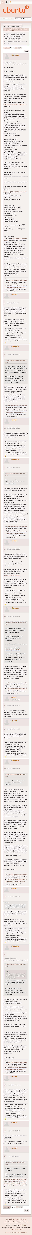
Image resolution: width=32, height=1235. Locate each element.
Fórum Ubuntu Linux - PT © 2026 (16, 1219)
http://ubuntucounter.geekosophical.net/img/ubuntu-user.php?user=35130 (16, 411)
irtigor (14, 697)
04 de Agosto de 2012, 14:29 (10, 62)
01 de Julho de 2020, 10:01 (14, 1130)
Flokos (14, 1122)
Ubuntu (11, 1229)
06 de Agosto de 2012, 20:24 (13, 302)
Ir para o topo (7, 1207)
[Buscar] (21, 18)
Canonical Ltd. (19, 1229)
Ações (26, 51)
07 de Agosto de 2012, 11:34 (13, 616)
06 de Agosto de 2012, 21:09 (13, 354)
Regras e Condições (13, 1222)
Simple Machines (21, 1232)
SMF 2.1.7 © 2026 (11, 1232)
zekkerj (14, 294)
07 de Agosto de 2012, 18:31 (13, 768)
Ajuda (6, 1222)
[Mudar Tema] (11, 2)
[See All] (4, 26)
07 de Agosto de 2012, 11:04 (13, 467)
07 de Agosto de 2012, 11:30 (13, 549)
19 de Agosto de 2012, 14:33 (10, 958)
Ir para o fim (6, 47)
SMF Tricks (23, 1225)
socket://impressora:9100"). (12, 575)
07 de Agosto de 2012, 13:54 (13, 705)
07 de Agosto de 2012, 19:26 (14, 896)
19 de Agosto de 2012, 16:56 (14, 1084)
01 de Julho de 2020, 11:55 (14, 1156)
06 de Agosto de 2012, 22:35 (13, 428)
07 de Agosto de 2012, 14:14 (13, 729)
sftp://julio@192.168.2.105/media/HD (15, 104)
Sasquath (15, 55)
